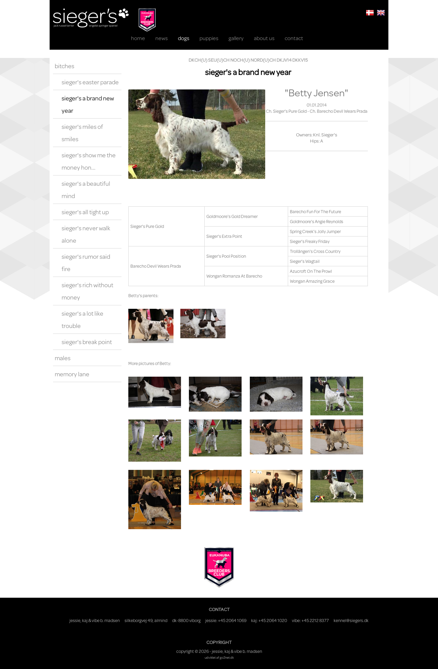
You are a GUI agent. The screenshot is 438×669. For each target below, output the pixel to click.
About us (264, 38)
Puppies (208, 38)
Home (138, 38)
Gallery (236, 38)
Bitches (64, 65)
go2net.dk (227, 657)
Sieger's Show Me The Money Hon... (89, 161)
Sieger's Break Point (87, 341)
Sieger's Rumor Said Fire (86, 262)
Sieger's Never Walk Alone (86, 234)
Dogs (183, 38)
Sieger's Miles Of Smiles (82, 132)
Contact (294, 38)
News (161, 38)
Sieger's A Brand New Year (88, 104)
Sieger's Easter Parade (90, 81)
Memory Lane (72, 373)
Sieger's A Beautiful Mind (86, 189)
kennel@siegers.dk (351, 620)
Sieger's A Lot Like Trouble (82, 319)
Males (62, 357)
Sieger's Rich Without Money (87, 291)
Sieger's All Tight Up (85, 211)
